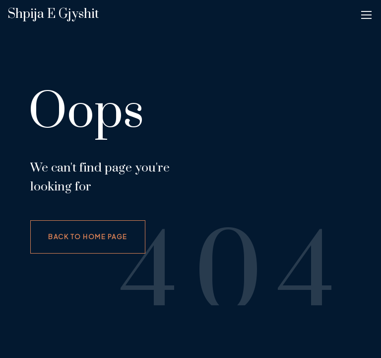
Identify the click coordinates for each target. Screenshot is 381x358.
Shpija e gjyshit (53, 14)
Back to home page (87, 237)
